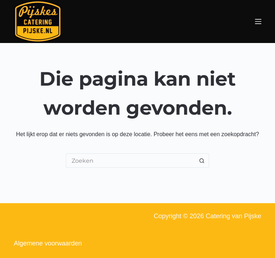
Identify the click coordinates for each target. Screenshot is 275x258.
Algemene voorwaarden (48, 243)
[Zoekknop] (202, 160)
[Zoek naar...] (130, 160)
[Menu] (258, 21)
